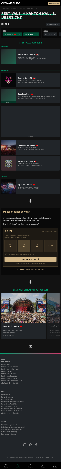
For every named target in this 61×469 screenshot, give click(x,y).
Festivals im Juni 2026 (9, 376)
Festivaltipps (5, 365)
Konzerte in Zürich (7, 397)
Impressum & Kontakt (8, 434)
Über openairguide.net (9, 425)
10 (10, 246)
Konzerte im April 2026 (9, 404)
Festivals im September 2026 (11, 381)
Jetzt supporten (54, 3)
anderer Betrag (50, 246)
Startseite (5, 9)
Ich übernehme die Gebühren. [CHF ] (20, 254)
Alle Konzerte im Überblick (10, 413)
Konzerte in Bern (7, 399)
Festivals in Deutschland (9, 369)
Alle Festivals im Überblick (10, 383)
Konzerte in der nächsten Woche (12, 402)
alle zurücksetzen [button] (52, 24)
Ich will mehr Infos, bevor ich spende (30, 269)
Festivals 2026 (6, 371)
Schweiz (22, 9)
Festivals (14, 9)
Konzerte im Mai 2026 (9, 406)
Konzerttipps (5, 395)
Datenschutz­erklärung (9, 432)
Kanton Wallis (32, 9)
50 (37, 246)
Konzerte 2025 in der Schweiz (11, 409)
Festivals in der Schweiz (9, 367)
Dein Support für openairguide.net (13, 427)
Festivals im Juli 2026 (9, 378)
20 (24, 246)
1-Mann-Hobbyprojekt (35, 218)
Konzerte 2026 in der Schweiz (11, 411)
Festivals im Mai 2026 (9, 374)
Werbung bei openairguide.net (11, 429)
